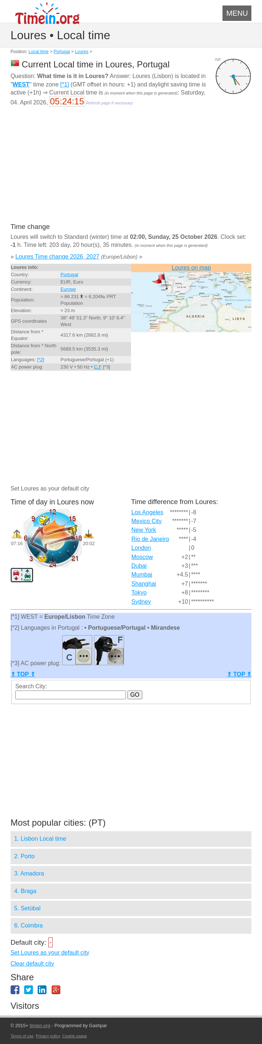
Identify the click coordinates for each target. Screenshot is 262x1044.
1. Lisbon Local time (40, 839)
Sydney (141, 602)
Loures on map (191, 267)
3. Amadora (29, 873)
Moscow (142, 557)
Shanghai (143, 584)
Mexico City (146, 521)
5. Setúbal (27, 908)
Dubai (139, 566)
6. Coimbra (28, 925)
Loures (82, 51)
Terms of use (22, 1036)
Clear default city (32, 963)
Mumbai (141, 574)
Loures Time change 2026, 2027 (57, 256)
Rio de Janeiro (150, 539)
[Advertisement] (131, 169)
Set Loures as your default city (50, 952)
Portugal (61, 51)
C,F (98, 367)
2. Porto (24, 856)
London (141, 548)
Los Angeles (147, 512)
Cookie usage (74, 1036)
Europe (68, 289)
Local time (39, 51)
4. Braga (25, 891)
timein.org (40, 1025)
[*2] (40, 359)
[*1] (64, 84)
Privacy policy (48, 1036)
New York (143, 530)
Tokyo (139, 592)
